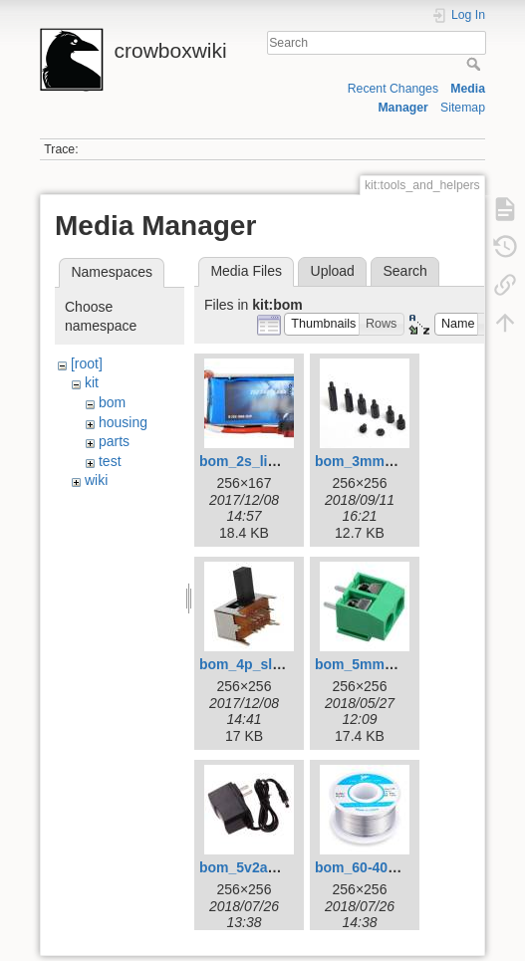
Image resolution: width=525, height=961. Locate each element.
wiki (96, 480)
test (110, 461)
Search (475, 64)
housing (123, 422)
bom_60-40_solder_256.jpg (404, 867)
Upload (333, 271)
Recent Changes (393, 89)
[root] (87, 363)
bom (112, 402)
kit (92, 382)
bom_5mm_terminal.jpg (393, 664)
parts (114, 441)
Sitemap (462, 108)
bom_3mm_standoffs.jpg (397, 461)
